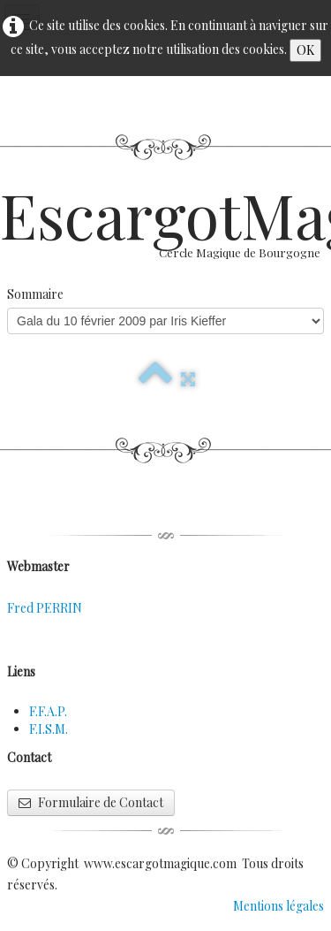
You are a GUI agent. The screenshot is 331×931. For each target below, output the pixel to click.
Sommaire (35, 294)
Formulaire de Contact (91, 802)
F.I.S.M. (48, 729)
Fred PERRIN (44, 607)
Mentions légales (278, 905)
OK (305, 50)
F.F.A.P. (48, 711)
